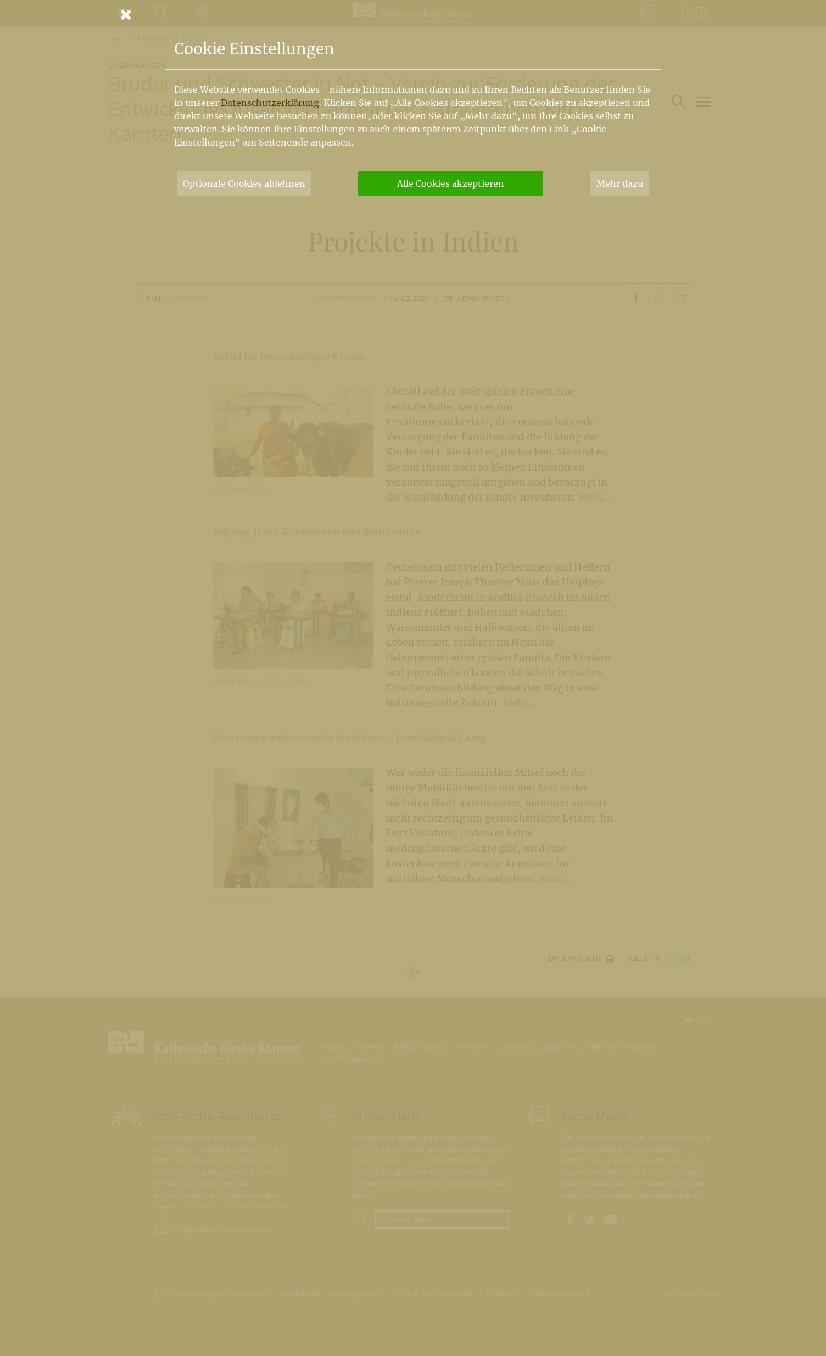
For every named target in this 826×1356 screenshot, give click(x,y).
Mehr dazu (619, 183)
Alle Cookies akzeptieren (450, 183)
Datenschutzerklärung (270, 102)
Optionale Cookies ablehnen (244, 183)
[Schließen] (413, 14)
